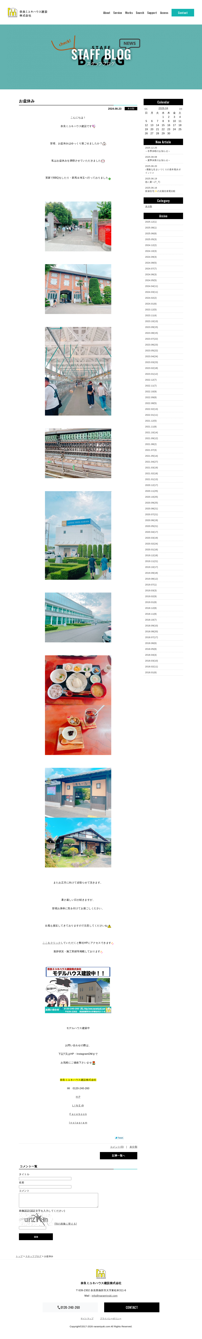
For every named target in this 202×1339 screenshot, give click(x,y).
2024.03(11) (151, 292)
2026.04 (163, 108)
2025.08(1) (151, 227)
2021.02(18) (151, 473)
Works (129, 13)
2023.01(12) (151, 374)
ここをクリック (51, 942)
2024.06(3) (151, 274)
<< (146, 108)
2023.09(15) (151, 327)
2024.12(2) (151, 245)
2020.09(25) (151, 502)
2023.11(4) (151, 315)
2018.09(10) (151, 625)
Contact (183, 13)
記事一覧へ (118, 1155)
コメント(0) (117, 1147)
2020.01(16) (151, 549)
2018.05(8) (151, 649)
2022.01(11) (151, 415)
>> (180, 108)
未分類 (131, 108)
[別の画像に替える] (65, 1226)
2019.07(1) (151, 584)
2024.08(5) (151, 262)
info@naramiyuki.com (105, 1298)
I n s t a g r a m (78, 1122)
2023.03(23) (151, 362)
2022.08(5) (151, 403)
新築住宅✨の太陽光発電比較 (162, 189)
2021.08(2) (151, 444)
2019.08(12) (151, 579)
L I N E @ (78, 1105)
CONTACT (132, 1310)
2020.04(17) (151, 532)
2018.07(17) (151, 637)
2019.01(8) (151, 602)
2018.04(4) (151, 655)
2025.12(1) (151, 222)
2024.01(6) (151, 303)
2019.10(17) (151, 567)
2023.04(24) (151, 356)
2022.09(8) (151, 397)
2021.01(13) (151, 479)
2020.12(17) (151, 485)
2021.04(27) (151, 461)
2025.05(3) (151, 239)
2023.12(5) (151, 309)
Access (164, 13)
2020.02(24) (151, 543)
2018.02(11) (151, 666)
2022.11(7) (151, 385)
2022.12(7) (151, 380)
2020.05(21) (151, 526)
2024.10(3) (151, 251)
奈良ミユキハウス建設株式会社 (101, 1277)
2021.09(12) (151, 438)
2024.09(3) (151, 257)
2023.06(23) (151, 344)
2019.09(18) (151, 573)
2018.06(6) (151, 643)
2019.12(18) (151, 555)
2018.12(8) (151, 608)
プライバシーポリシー (110, 1321)
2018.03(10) (151, 660)
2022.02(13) (151, 409)
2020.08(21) (151, 508)
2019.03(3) (151, 590)
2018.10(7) (151, 619)
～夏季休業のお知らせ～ (162, 158)
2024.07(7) (151, 268)
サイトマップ (87, 1321)
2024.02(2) (151, 298)
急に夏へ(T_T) (162, 180)
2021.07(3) (151, 450)
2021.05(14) (151, 456)
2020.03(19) (151, 538)
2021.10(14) (151, 432)
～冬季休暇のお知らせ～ (162, 149)
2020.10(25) (151, 497)
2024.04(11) (151, 286)
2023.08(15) (151, 333)
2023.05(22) (151, 350)
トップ (19, 1259)
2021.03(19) (151, 467)
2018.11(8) (151, 614)
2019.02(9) (151, 596)
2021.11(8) (151, 426)
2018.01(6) (151, 672)
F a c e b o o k (78, 1114)
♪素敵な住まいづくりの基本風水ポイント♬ (163, 169)
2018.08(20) (151, 631)
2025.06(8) (151, 233)
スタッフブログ (33, 1259)
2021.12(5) (151, 420)
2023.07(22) (151, 339)
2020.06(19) (151, 520)
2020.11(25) (151, 491)
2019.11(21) (151, 561)
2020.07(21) (151, 514)
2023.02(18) (151, 368)
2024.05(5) (151, 280)
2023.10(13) (151, 321)
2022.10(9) (151, 391)
